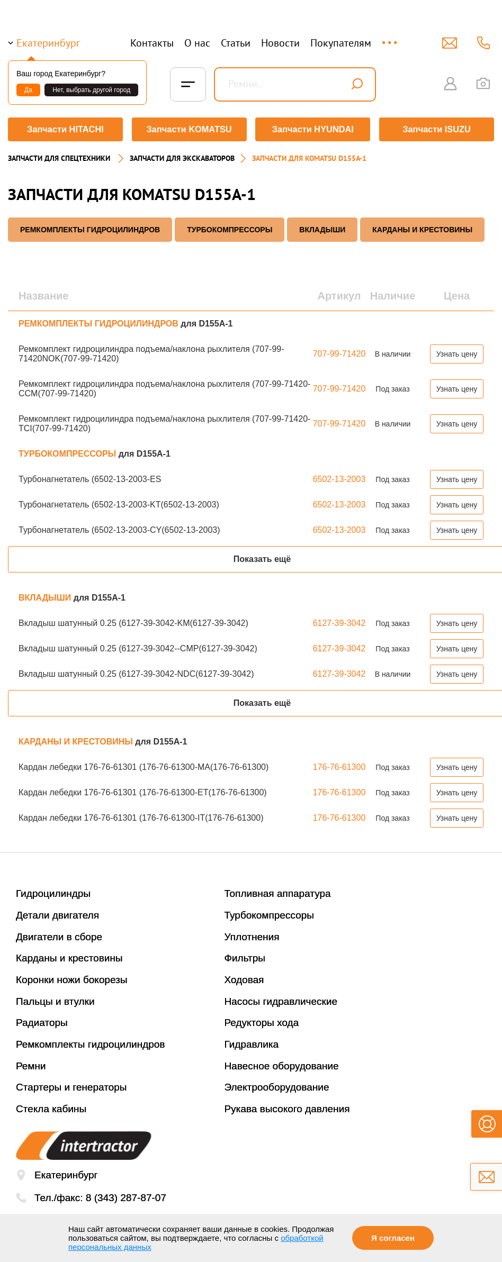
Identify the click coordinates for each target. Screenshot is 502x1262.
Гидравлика (252, 1042)
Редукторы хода (262, 1021)
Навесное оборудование (282, 1064)
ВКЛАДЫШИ (322, 228)
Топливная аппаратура (278, 891)
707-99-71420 (339, 352)
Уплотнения (252, 935)
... (390, 38)
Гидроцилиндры (53, 891)
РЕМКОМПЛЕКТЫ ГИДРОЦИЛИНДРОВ (90, 228)
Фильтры (245, 956)
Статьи (235, 43)
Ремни (31, 1064)
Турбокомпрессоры (269, 913)
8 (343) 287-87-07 (126, 1196)
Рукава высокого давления (287, 1107)
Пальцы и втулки (55, 999)
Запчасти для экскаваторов (182, 156)
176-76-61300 (339, 765)
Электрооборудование (277, 1085)
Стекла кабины (51, 1107)
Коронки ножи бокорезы (72, 978)
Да (28, 90)
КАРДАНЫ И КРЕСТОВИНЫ (422, 228)
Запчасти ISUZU (437, 129)
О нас (197, 43)
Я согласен (393, 1237)
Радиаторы (42, 1021)
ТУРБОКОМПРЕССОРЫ (229, 228)
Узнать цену (457, 352)
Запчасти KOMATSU (189, 129)
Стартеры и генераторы (71, 1085)
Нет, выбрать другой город (91, 90)
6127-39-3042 (339, 621)
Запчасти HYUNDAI (313, 129)
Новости (280, 43)
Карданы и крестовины (69, 956)
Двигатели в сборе (59, 935)
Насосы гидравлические (281, 999)
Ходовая (244, 978)
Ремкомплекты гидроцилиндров (90, 1042)
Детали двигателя (57, 913)
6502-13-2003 (339, 477)
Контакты (152, 43)
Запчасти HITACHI (64, 129)
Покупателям (340, 43)
